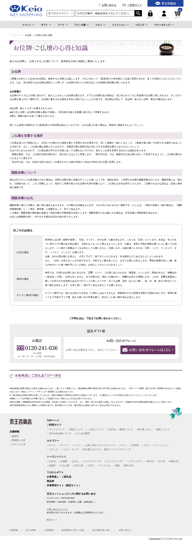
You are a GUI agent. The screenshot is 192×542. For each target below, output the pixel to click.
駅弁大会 (128, 465)
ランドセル (104, 465)
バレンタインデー (115, 461)
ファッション (118, 25)
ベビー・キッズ (71, 449)
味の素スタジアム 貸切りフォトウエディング (107, 449)
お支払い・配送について (120, 429)
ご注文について (96, 429)
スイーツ (64, 445)
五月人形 (78, 465)
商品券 (50, 481)
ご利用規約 (48, 530)
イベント (26, 25)
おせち (75, 461)
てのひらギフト (55, 472)
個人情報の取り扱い (101, 530)
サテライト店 (18, 444)
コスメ (98, 25)
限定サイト (52, 520)
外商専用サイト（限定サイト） (64, 485)
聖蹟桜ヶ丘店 (18, 440)
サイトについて (57, 429)
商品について (76, 429)
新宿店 (15, 436)
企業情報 (14, 530)
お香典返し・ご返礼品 (59, 476)
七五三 (91, 465)
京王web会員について (60, 433)
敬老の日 (174, 461)
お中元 (52, 461)
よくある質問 (83, 433)
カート (178, 15)
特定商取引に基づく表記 (72, 530)
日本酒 (135, 445)
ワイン (123, 445)
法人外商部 (30, 530)
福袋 (117, 465)
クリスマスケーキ (92, 461)
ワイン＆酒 (80, 25)
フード (61, 25)
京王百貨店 (168, 538)
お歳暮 (63, 461)
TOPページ (53, 420)
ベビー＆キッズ (162, 25)
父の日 (161, 461)
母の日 (150, 461)
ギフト (44, 25)
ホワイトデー (135, 461)
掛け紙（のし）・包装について (153, 429)
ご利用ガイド (134, 5)
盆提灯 (52, 465)
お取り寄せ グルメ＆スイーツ (101, 445)
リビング (139, 25)
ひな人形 (64, 465)
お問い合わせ (109, 5)
